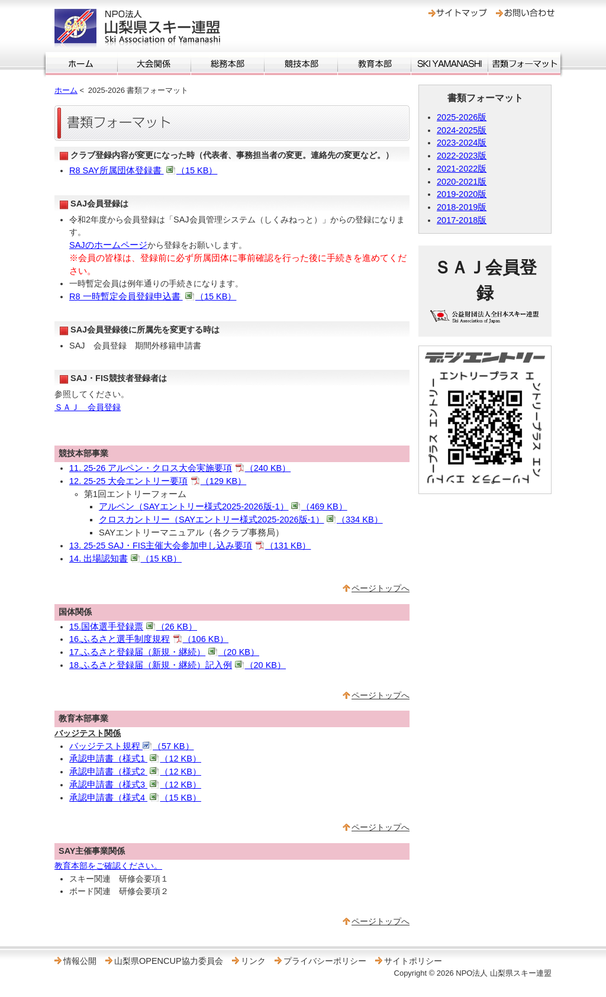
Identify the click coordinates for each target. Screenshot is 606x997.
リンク (253, 961)
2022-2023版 (461, 155)
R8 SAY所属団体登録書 (143, 170)
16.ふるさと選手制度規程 (148, 639)
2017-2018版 (461, 220)
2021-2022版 (461, 168)
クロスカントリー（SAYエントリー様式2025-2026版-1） (241, 519)
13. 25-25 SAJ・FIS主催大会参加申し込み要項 (190, 545)
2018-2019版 (461, 207)
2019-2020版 (461, 194)
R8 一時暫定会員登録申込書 (152, 296)
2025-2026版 (461, 117)
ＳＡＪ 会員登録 (87, 407)
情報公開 (79, 961)
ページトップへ (381, 588)
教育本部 (374, 64)
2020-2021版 (461, 181)
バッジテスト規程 (131, 746)
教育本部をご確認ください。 (108, 865)
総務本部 (227, 64)
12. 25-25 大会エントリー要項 (157, 481)
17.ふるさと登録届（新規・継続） (164, 652)
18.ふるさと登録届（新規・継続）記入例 (177, 665)
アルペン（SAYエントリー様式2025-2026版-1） (223, 506)
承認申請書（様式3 (135, 784)
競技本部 (301, 64)
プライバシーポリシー (324, 961)
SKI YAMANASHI (449, 64)
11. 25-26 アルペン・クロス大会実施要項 (180, 468)
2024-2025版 (461, 130)
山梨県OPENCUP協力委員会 (168, 961)
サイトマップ (457, 13)
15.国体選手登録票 (133, 626)
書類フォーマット (524, 64)
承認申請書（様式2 (135, 771)
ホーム (81, 64)
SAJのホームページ (108, 245)
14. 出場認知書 (125, 558)
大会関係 (154, 64)
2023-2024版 (461, 142)
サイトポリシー (413, 961)
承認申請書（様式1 (135, 758)
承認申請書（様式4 (135, 797)
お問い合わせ (525, 13)
